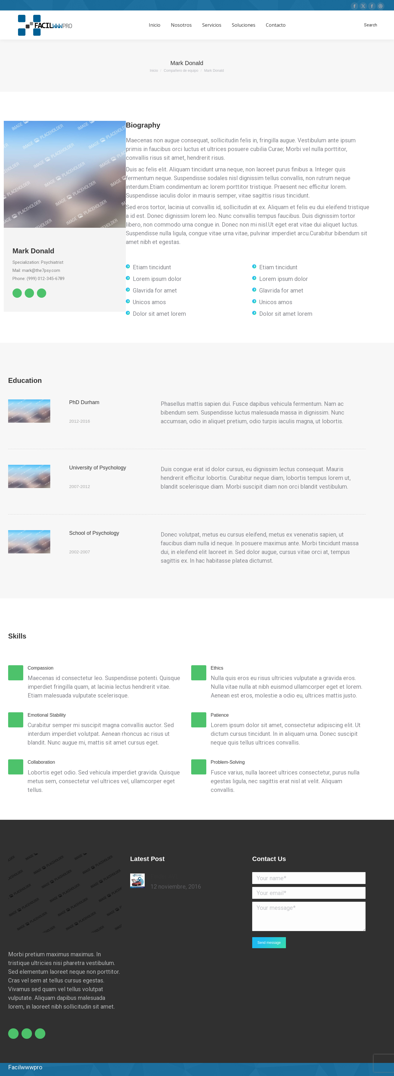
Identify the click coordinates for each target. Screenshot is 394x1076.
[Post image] (137, 881)
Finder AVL (165, 876)
